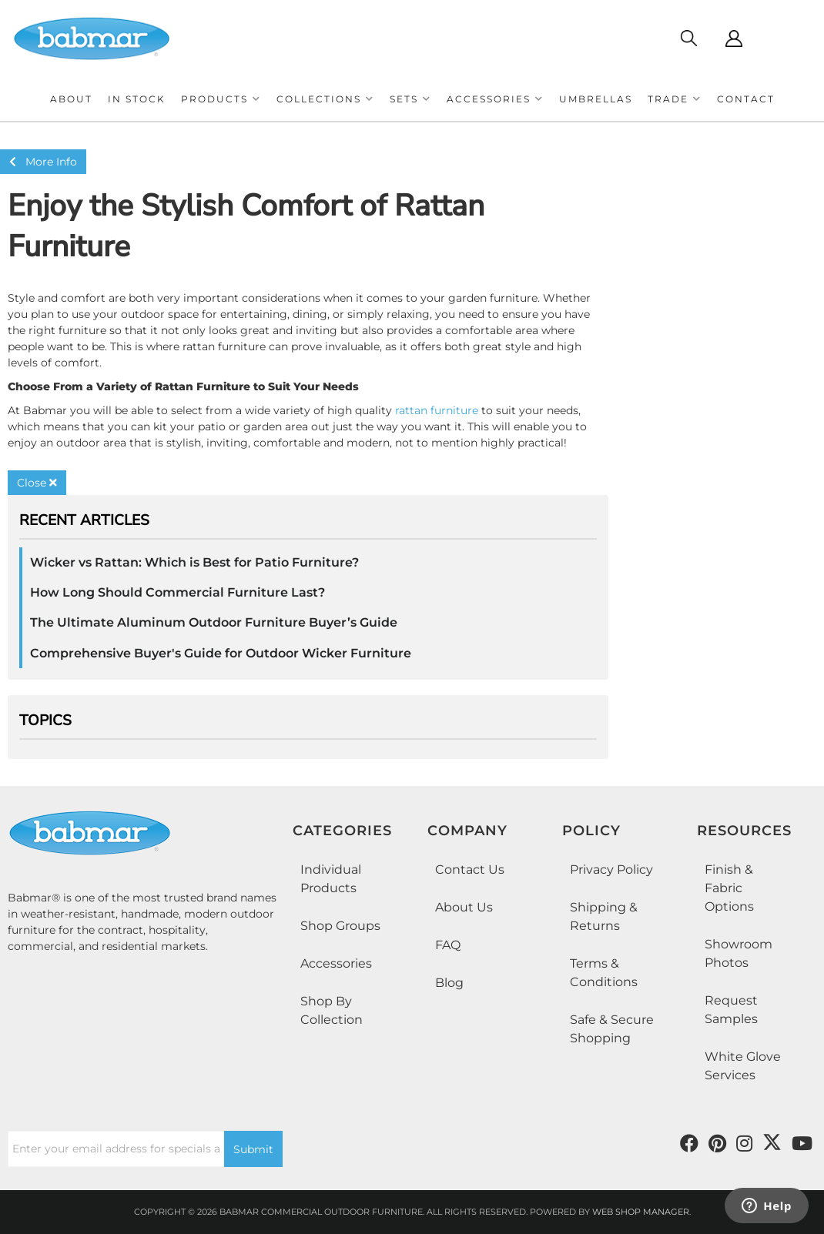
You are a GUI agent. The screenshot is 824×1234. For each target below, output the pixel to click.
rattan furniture (436, 410)
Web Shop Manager (640, 1211)
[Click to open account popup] (733, 38)
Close (37, 483)
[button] (221, 99)
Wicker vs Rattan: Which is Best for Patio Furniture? (194, 562)
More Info (43, 162)
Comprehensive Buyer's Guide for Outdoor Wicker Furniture (220, 653)
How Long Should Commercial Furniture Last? (177, 592)
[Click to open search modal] (688, 38)
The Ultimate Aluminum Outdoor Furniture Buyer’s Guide (213, 622)
